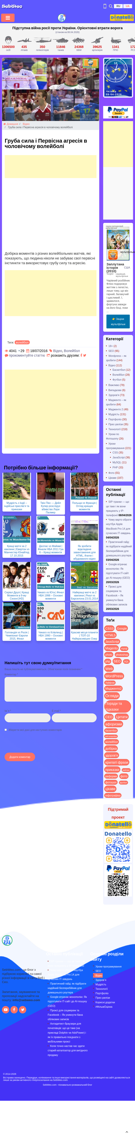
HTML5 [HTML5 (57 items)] (110, 635)
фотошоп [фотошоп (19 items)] (110, 782)
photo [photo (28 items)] (108, 654)
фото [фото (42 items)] (123, 776)
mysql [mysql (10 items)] (124, 648)
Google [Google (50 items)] (122, 628)
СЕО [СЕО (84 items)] (108, 717)
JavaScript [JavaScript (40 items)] (112, 641)
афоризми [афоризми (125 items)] (113, 724)
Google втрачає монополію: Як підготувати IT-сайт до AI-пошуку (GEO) (67, 1001)
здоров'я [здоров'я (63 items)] (111, 755)
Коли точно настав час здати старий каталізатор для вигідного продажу (67, 1050)
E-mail (56, 710)
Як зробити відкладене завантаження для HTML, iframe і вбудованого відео (84, 552)
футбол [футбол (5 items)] (123, 782)
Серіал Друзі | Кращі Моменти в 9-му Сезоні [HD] (17, 595)
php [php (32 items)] (107, 661)
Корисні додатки (105, 1002)
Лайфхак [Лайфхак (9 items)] (110, 682)
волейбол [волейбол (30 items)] (111, 741)
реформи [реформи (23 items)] (111, 776)
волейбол (22, 342)
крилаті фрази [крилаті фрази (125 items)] (116, 762)
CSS (115, 452)
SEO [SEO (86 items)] (117, 661)
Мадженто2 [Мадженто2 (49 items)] (113, 688)
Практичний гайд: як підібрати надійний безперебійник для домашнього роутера (67, 988)
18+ (110, 346)
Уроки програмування (108, 966)
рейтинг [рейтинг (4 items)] (126, 770)
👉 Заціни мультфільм (118, 321)
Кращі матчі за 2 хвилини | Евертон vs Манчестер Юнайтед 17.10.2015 (16, 550)
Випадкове (114, 390)
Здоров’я (100, 980)
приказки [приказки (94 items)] (112, 769)
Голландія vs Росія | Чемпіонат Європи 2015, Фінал (17, 635)
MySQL (116, 462)
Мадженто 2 (115, 409)
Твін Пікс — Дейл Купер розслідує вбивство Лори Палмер (50, 507)
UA (127, 6)
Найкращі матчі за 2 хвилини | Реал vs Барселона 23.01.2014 (84, 595)
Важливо (113, 385)
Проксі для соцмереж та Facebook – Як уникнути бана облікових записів (116, 595)
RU (118, 6)
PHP (115, 467)
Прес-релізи (115, 424)
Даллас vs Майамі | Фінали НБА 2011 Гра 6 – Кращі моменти (50, 549)
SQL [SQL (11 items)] (126, 661)
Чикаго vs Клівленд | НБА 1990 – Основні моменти (51, 635)
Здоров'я (113, 395)
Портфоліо (114, 419)
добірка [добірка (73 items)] (111, 748)
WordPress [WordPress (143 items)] (114, 676)
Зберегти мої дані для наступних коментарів (35, 729)
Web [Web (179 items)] (109, 668)
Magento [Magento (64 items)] (111, 648)
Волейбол (72, 350)
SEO (111, 351)
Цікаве (112, 477)
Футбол (116, 379)
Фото (111, 472)
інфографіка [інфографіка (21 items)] (112, 795)
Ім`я (8, 710)
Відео (26, 124)
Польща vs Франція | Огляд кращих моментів (84, 506)
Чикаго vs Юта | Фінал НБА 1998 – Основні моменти (50, 595)
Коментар (11, 674)
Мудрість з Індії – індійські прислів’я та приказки (16, 506)
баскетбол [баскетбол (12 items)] (111, 730)
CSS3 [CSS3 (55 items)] (109, 628)
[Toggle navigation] (8, 18)
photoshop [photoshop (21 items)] (122, 654)
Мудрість (113, 414)
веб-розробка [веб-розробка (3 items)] (111, 736)
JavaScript (118, 457)
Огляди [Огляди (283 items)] (112, 695)
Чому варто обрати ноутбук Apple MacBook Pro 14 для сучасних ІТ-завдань (65, 974)
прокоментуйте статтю (27, 355)
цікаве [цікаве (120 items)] (110, 788)
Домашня (10, 124)
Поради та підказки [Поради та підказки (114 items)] (113, 706)
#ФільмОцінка (103, 1006)
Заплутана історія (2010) (115, 267)
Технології (114, 429)
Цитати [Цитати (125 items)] (121, 716)
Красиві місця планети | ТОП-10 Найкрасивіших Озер (84, 635)
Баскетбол (118, 369)
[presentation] (29, 743)
